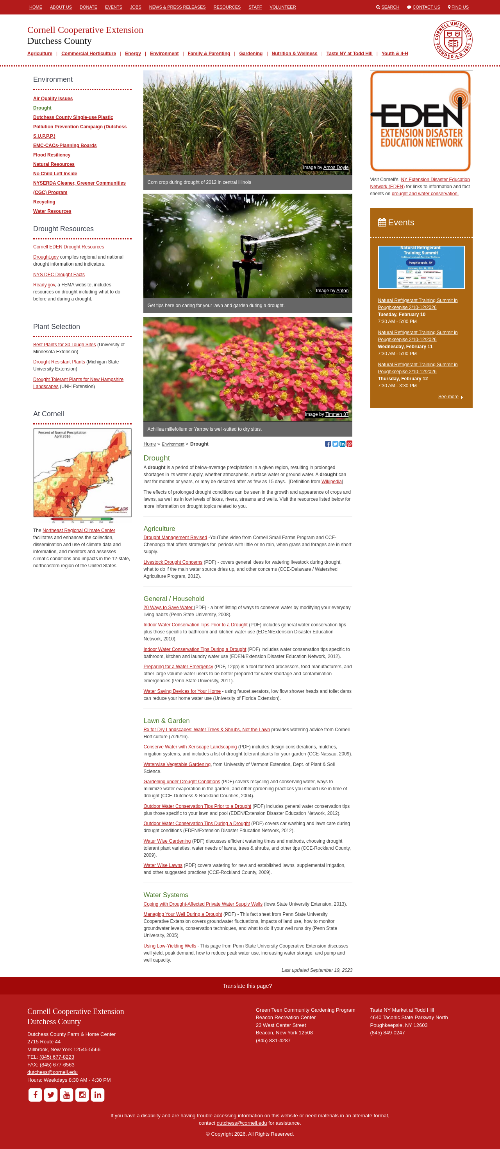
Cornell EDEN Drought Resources (68, 247)
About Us (61, 7)
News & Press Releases (177, 7)
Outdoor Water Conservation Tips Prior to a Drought (197, 806)
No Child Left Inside (55, 173)
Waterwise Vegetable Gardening (177, 764)
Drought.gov (46, 257)
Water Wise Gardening (167, 841)
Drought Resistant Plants (59, 362)
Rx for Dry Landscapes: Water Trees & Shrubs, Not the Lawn (206, 729)
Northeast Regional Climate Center (79, 530)
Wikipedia (331, 481)
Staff (255, 7)
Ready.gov (44, 285)
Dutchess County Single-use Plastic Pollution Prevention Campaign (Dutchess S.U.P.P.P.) (80, 127)
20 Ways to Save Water (168, 607)
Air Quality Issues (53, 98)
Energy (133, 53)
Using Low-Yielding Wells (169, 946)
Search (391, 7)
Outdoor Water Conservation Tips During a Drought (196, 823)
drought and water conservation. (425, 193)
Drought (42, 108)
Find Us (460, 7)
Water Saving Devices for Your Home (182, 691)
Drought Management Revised (175, 537)
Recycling (44, 202)
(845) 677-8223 (56, 1057)
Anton (342, 290)
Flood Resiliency (51, 155)
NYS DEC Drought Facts (59, 274)
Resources (227, 7)
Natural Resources (54, 164)
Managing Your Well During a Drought (182, 914)
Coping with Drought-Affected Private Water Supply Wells (202, 904)
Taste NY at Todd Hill (350, 53)
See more (448, 396)
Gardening (250, 53)
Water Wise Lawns (162, 865)
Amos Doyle (336, 167)
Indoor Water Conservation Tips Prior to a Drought (196, 625)
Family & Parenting (209, 53)
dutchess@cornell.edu (52, 1072)
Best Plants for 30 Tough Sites (64, 344)
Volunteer (283, 7)
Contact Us (426, 7)
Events (113, 7)
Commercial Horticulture (88, 53)
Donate (88, 7)
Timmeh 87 (337, 414)
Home (35, 7)
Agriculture (39, 53)
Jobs (135, 7)
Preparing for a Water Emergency (178, 666)
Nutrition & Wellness (295, 53)
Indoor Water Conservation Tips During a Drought (194, 649)
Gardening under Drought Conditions (181, 781)
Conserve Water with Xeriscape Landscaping (190, 747)
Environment (164, 53)
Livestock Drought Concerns (172, 562)
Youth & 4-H (395, 53)
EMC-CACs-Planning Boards (65, 145)
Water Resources (52, 211)
